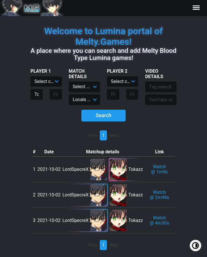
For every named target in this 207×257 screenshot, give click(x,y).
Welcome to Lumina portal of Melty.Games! (103, 36)
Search (104, 115)
